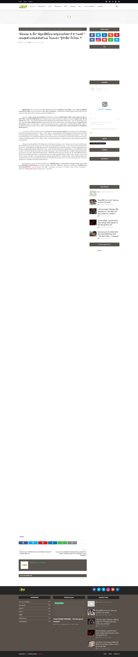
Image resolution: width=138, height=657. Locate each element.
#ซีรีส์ (34, 615)
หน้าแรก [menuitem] (32, 6)
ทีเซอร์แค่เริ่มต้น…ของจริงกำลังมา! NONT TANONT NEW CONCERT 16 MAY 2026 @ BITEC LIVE (108, 223)
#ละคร (34, 611)
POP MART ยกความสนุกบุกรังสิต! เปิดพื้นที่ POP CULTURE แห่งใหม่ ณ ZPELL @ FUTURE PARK (107, 644)
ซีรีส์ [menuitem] (65, 6)
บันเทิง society (24, 42)
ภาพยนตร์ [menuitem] (72, 6)
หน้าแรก (22, 29)
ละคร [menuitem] (49, 6)
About (25, 1)
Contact (30, 1)
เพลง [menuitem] (79, 6)
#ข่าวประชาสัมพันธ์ (34, 602)
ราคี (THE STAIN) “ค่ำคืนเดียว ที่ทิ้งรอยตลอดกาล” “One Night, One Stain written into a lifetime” (108, 211)
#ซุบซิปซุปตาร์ (34, 621)
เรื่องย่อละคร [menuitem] (58, 6)
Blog (26, 654)
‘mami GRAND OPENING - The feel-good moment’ (68, 620)
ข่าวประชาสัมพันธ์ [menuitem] (89, 6)
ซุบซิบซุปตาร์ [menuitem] (42, 6)
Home (20, 1)
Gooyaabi (39, 654)
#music (34, 608)
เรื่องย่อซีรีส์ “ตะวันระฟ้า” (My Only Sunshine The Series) (108, 201)
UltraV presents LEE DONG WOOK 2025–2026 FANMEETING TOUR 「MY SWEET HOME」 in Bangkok (108, 234)
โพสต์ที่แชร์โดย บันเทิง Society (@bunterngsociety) (106, 129)
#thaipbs (27, 29)
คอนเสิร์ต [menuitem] (100, 6)
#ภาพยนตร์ (34, 605)
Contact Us (116, 654)
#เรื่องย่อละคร (34, 618)
